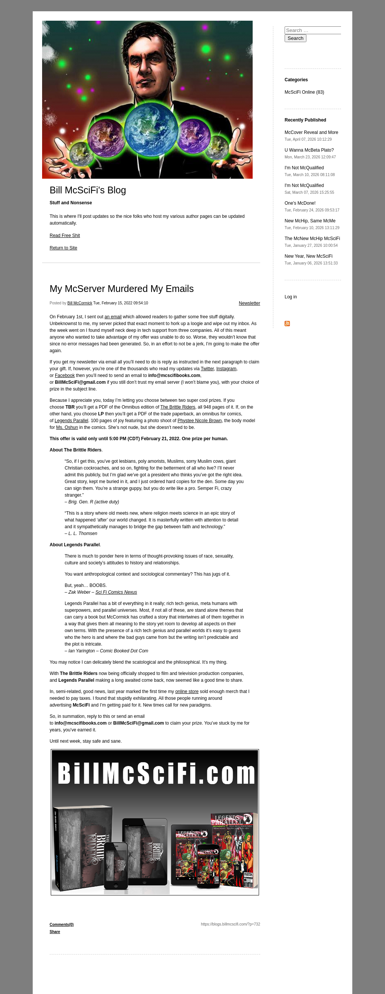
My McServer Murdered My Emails (122, 288)
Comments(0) (62, 925)
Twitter (207, 368)
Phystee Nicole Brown (199, 420)
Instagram (226, 368)
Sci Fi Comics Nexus (116, 592)
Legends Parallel (71, 420)
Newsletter (249, 303)
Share (55, 932)
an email (113, 316)
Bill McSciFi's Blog (88, 190)
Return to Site (63, 248)
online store (187, 691)
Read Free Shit (65, 235)
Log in (291, 296)
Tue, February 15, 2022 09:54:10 (120, 303)
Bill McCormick (79, 303)
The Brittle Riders (178, 407)
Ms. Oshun (67, 427)
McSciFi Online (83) (304, 92)
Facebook (65, 375)
